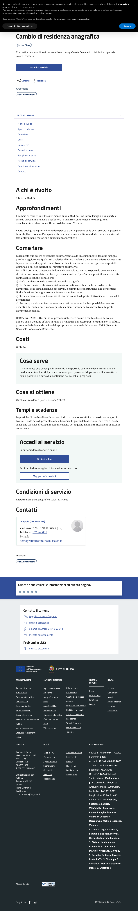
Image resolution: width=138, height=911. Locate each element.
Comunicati (113, 692)
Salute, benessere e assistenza (75, 716)
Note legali (71, 766)
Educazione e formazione (72, 690)
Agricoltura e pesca (51, 688)
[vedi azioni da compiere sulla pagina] (39, 80)
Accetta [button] (127, 26)
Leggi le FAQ (48, 752)
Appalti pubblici (50, 706)
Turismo (69, 732)
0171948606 (40, 532)
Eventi (92, 691)
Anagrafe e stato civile (50, 699)
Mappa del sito (22, 884)
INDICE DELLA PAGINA (69, 115)
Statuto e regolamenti (26, 732)
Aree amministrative (25, 697)
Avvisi (110, 697)
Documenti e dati (23, 706)
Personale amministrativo (27, 719)
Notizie (111, 688)
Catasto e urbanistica (52, 715)
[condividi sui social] (23, 80)
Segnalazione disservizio (49, 768)
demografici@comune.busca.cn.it (41, 540)
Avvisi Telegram (115, 701)
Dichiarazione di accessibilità (73, 772)
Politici (19, 724)
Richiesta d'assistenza (49, 776)
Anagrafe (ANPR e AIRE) (32, 521)
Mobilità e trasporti (74, 710)
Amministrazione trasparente (74, 755)
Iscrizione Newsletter (113, 708)
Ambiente (47, 692)
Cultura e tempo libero (50, 721)
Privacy (69, 761)
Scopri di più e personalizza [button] (19, 26)
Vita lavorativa (49, 728)
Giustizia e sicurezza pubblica (75, 699)
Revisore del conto (24, 728)
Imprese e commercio (76, 705)
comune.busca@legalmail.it (28, 794)
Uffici (18, 737)
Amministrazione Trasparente (23, 690)
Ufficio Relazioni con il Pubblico (25, 776)
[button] (134, 4)
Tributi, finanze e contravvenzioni (73, 725)
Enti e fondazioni (23, 710)
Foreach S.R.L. (115, 902)
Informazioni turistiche (94, 697)
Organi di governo (24, 715)
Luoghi (92, 704)
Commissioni (22, 701)
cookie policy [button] (28, 7)
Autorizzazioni (49, 710)
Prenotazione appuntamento (50, 759)
